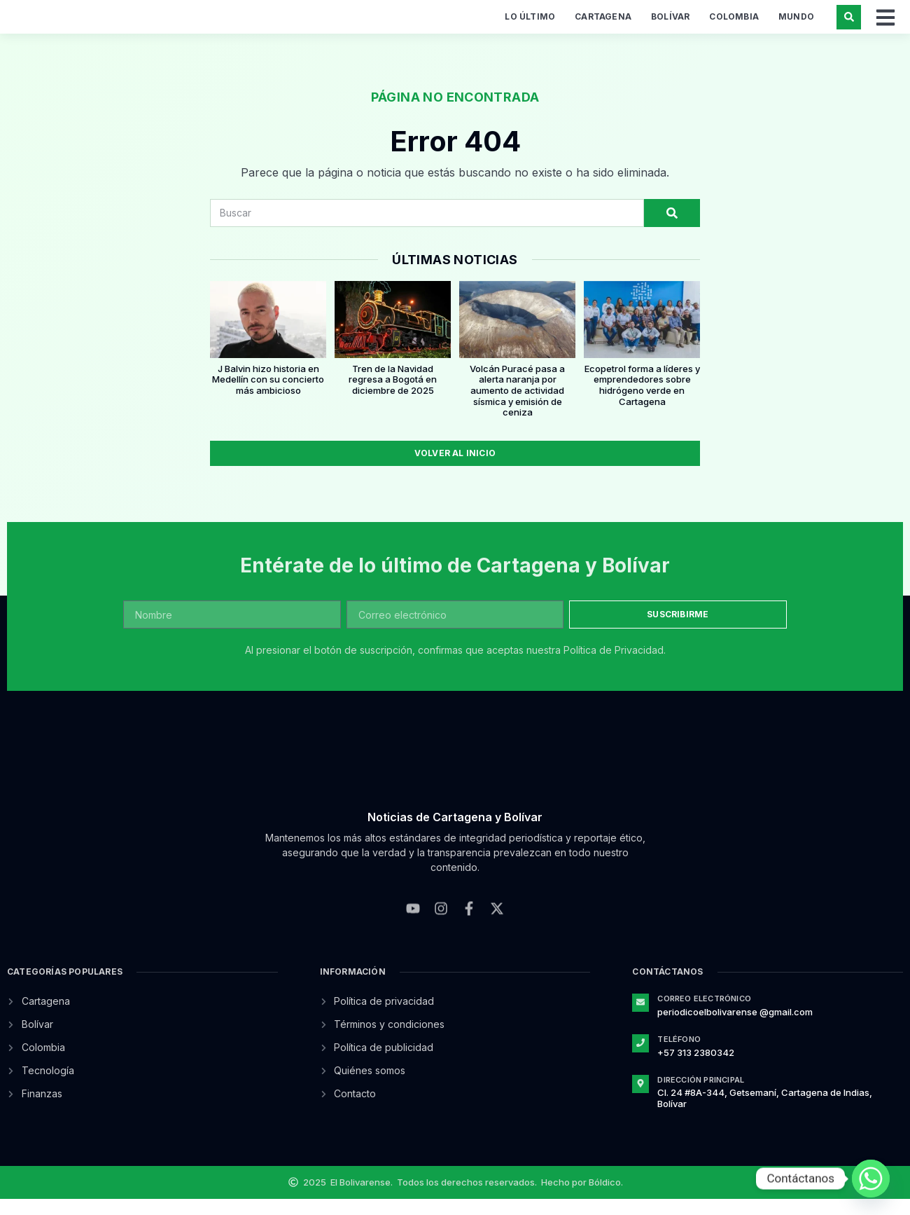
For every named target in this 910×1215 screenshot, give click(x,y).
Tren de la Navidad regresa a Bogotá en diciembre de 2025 (393, 394)
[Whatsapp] (871, 1178)
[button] (848, 25)
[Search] (672, 228)
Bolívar (670, 24)
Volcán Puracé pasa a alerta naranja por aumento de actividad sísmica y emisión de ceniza (517, 405)
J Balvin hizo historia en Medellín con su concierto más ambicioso (268, 394)
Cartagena (603, 24)
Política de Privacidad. (615, 666)
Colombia (734, 24)
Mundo (796, 24)
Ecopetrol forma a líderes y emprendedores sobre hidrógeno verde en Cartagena (642, 400)
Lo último (530, 24)
